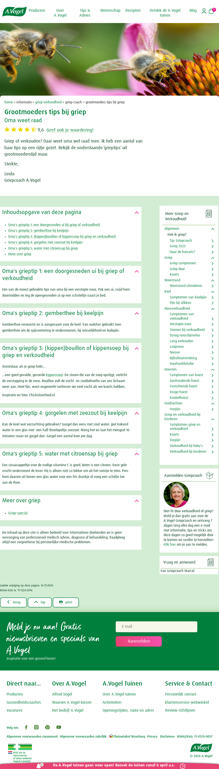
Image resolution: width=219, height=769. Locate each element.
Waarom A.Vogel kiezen (72, 703)
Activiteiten (112, 703)
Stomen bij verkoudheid (187, 330)
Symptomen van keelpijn (188, 297)
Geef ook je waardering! (72, 130)
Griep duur (177, 269)
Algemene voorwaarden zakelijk (83, 736)
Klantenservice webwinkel (187, 703)
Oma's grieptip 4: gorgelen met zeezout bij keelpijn (45, 242)
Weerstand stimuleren (186, 286)
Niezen (175, 352)
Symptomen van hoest (186, 375)
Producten (15, 694)
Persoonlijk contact (180, 694)
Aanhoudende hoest (184, 381)
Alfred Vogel (62, 694)
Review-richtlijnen (180, 711)
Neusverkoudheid (177, 308)
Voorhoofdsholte (182, 363)
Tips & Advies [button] (84, 13)
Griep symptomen (183, 263)
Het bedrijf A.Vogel (67, 711)
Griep (168, 257)
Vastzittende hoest (183, 386)
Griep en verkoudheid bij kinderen (182, 417)
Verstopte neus (181, 324)
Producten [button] (37, 11)
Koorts (174, 274)
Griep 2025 (178, 246)
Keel (167, 291)
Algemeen (171, 228)
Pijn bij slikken (180, 303)
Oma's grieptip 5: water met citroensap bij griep (43, 248)
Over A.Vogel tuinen (119, 694)
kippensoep (54, 375)
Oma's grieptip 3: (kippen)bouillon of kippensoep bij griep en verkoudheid (61, 236)
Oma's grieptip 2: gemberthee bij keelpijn (38, 230)
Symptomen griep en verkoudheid (185, 427)
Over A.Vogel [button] (60, 13)
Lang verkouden (181, 341)
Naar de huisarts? (182, 252)
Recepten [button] (133, 11)
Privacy (152, 736)
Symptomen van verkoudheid (182, 316)
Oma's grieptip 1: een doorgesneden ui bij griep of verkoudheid (54, 225)
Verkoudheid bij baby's (186, 446)
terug (13, 602)
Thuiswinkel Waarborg (127, 736)
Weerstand (172, 280)
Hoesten (170, 369)
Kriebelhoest (179, 398)
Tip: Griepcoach (181, 240)
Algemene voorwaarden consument (32, 736)
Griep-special (17, 513)
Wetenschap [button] (110, 11)
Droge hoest (179, 392)
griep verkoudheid (48, 102)
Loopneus (177, 346)
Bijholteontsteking (183, 358)
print (66, 602)
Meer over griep (19, 254)
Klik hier (170, 544)
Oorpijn (175, 409)
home (8, 102)
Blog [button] (193, 11)
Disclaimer (167, 736)
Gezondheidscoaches (24, 703)
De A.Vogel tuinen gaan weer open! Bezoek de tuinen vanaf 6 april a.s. (114, 765)
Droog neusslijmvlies (185, 335)
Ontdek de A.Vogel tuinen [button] (165, 13)
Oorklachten (173, 403)
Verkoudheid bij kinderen (188, 451)
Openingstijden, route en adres (128, 711)
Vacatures (15, 711)
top (40, 602)
